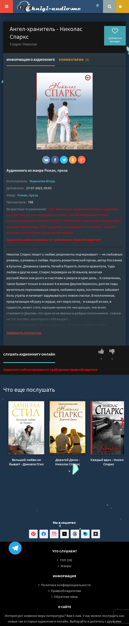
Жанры (66, 566)
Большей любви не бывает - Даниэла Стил (26, 462)
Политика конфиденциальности (66, 585)
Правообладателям (66, 591)
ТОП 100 (66, 560)
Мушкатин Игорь (42, 181)
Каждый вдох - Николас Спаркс (108, 462)
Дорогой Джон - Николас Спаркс (67, 462)
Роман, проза (56, 170)
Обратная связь (66, 596)
